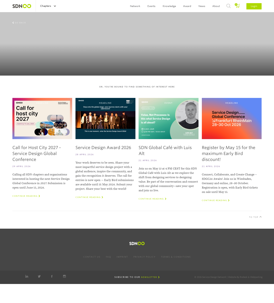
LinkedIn (26, 276)
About (216, 6)
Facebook (52, 276)
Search (228, 6)
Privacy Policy (145, 257)
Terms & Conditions (176, 257)
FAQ (108, 257)
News (202, 6)
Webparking (256, 277)
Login (254, 6)
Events (151, 6)
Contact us (91, 257)
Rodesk (243, 277)
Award (187, 6)
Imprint (122, 257)
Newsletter (149, 277)
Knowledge (169, 6)
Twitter (39, 276)
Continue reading (25, 196)
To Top (253, 217)
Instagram (64, 276)
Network (135, 6)
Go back (20, 22)
